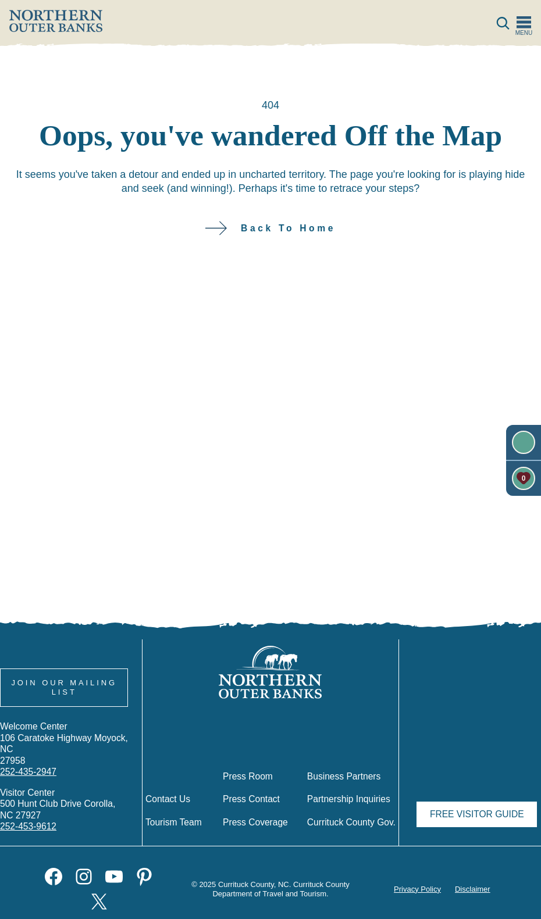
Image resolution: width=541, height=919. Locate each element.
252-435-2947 (28, 771)
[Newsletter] (523, 441)
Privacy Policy (416, 889)
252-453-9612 (28, 826)
